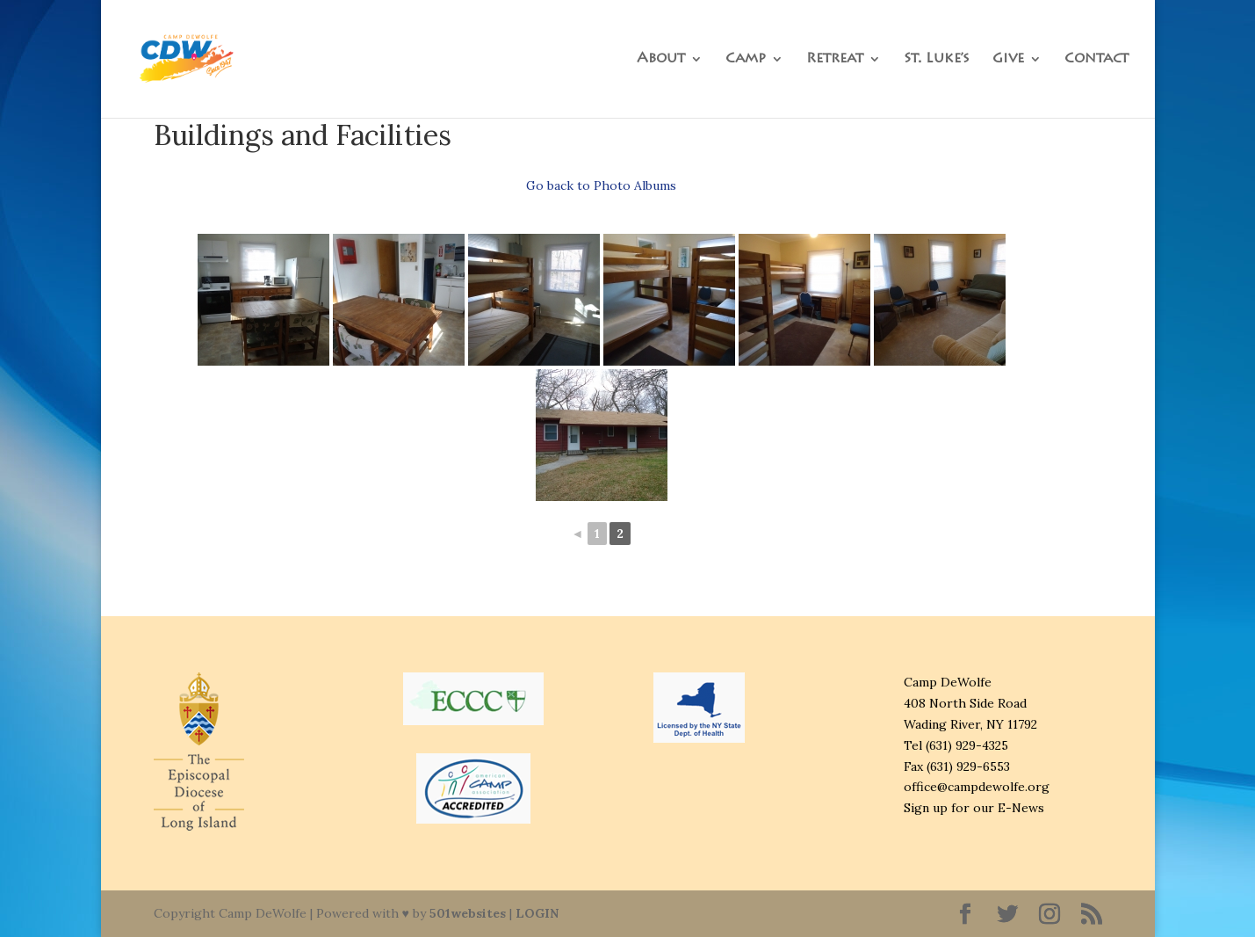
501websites (467, 913)
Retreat (834, 59)
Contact (1096, 59)
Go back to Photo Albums (601, 185)
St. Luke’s (937, 59)
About (661, 59)
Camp (745, 59)
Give (1008, 59)
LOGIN (537, 913)
